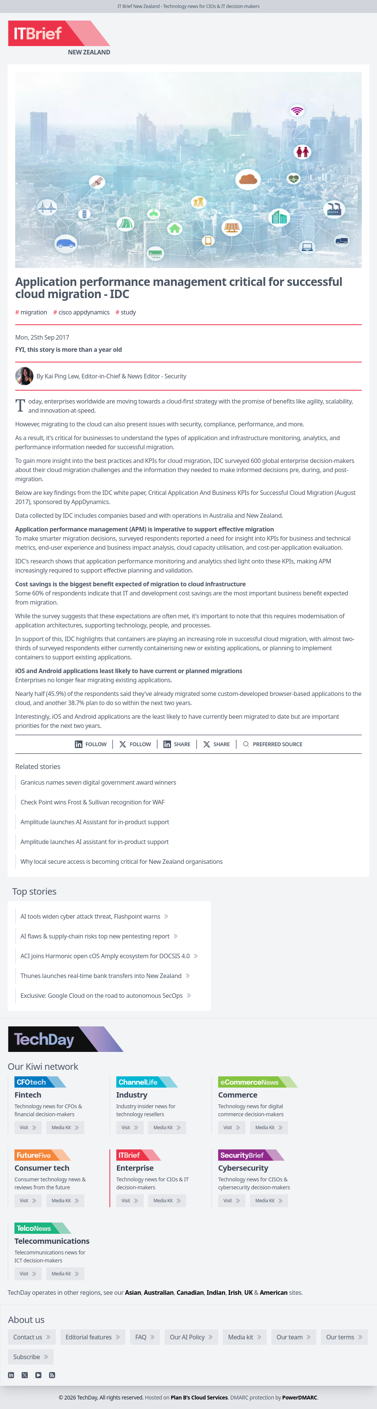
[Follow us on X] (135, 744)
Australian (159, 1292)
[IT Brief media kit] (167, 1200)
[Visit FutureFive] (28, 1200)
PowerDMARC (299, 1397)
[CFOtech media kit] (65, 1127)
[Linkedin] (11, 1375)
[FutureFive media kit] (65, 1200)
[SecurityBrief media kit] (269, 1200)
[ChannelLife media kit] (167, 1127)
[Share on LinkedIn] (176, 744)
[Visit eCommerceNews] (232, 1127)
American (274, 1292)
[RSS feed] (52, 1375)
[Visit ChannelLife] (130, 1127)
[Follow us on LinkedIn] (91, 744)
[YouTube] (38, 1375)
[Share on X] (216, 744)
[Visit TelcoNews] (28, 1273)
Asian (133, 1292)
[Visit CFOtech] (28, 1127)
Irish (235, 1292)
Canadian (190, 1292)
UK (248, 1292)
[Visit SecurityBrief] (232, 1200)
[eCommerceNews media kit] (269, 1127)
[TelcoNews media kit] (65, 1273)
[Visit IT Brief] (130, 1200)
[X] (25, 1375)
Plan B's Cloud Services (199, 1397)
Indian (216, 1292)
